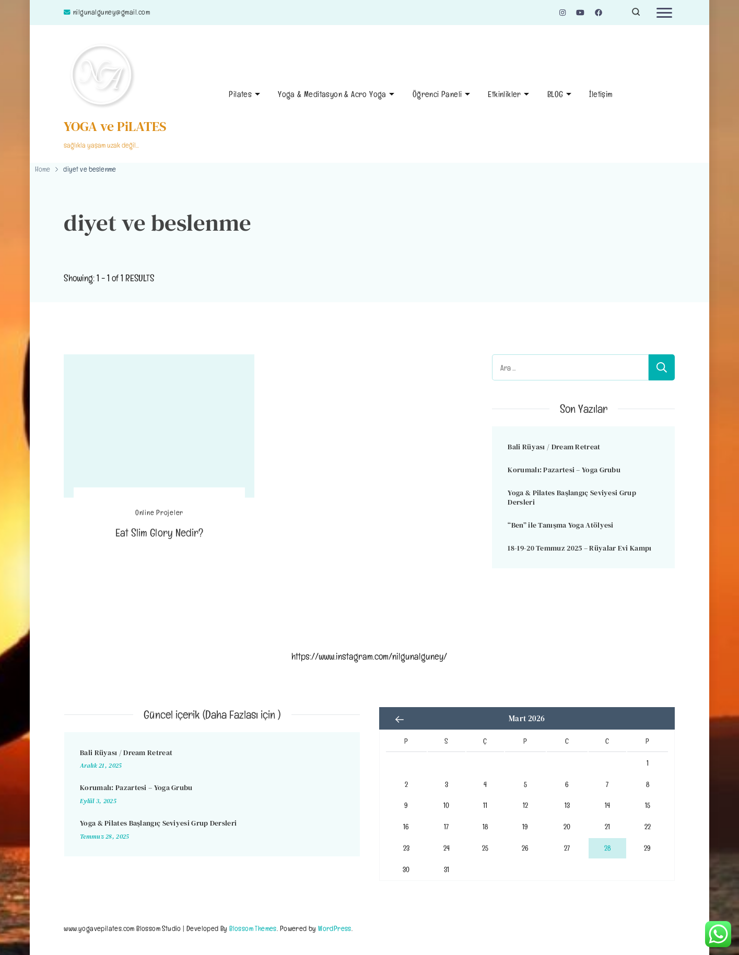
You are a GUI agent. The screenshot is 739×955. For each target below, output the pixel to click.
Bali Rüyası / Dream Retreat (554, 446)
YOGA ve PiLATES (115, 126)
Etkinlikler (504, 94)
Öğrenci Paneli (437, 94)
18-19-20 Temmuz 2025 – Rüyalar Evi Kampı (579, 548)
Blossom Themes (253, 928)
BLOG (555, 94)
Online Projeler (159, 512)
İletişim (601, 94)
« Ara (400, 719)
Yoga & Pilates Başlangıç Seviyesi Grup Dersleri (572, 497)
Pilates (240, 94)
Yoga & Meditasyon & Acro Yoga (332, 94)
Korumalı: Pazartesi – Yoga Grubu (564, 469)
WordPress (334, 928)
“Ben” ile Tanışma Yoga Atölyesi (560, 525)
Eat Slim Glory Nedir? (159, 533)
